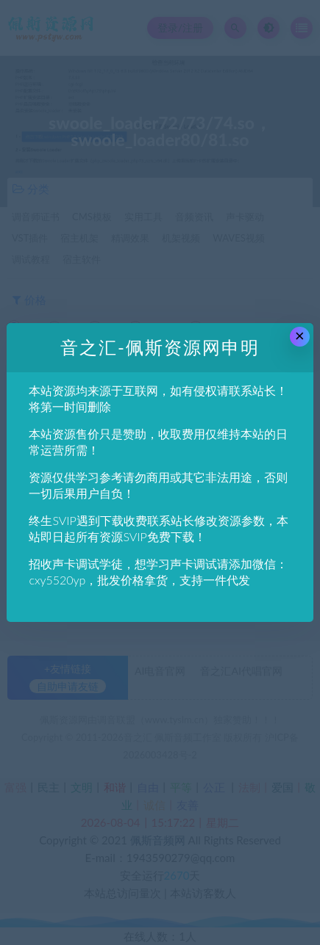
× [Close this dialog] (300, 336)
